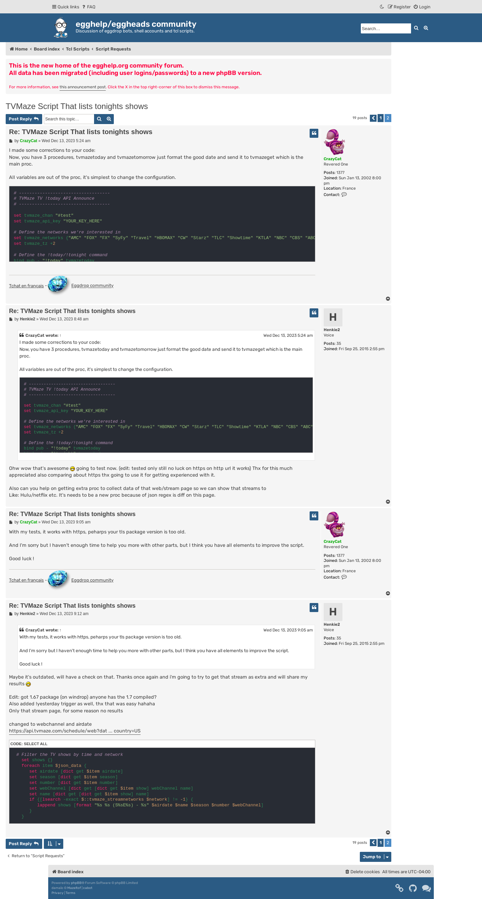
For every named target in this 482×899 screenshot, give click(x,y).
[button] (373, 118)
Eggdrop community (80, 286)
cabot (87, 888)
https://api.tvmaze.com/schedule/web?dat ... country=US (75, 731)
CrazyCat (332, 159)
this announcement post (83, 87)
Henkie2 (332, 329)
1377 (340, 172)
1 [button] (381, 117)
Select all (36, 744)
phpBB (76, 883)
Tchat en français (26, 285)
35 (338, 343)
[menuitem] (88, 7)
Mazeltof (74, 888)
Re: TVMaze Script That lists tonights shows (80, 131)
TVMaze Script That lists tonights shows (77, 106)
